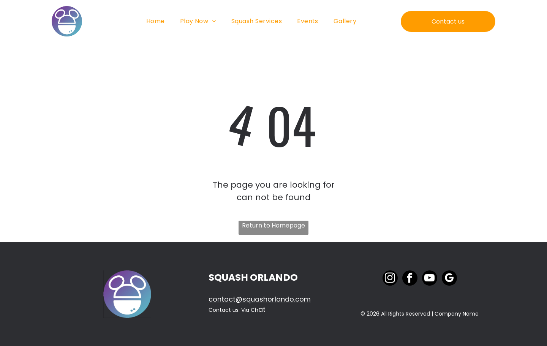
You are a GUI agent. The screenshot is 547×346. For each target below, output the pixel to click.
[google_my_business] (449, 279)
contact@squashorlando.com (260, 299)
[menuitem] (155, 21)
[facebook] (409, 279)
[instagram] (390, 279)
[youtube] (429, 279)
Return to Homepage (273, 225)
